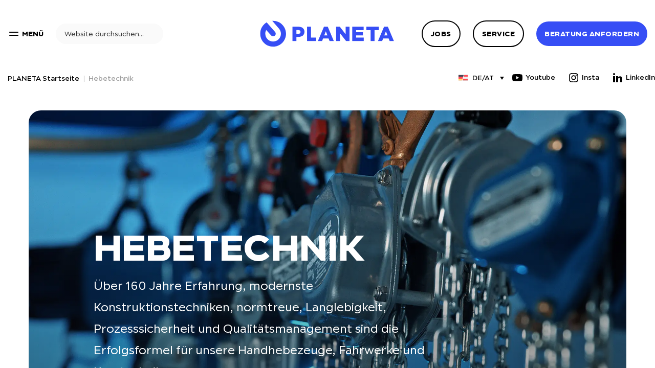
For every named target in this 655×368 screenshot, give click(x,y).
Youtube (533, 78)
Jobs (441, 34)
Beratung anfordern (591, 34)
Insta (583, 78)
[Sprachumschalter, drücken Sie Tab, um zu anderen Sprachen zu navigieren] (476, 78)
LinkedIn (633, 78)
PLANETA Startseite (43, 78)
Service (498, 34)
